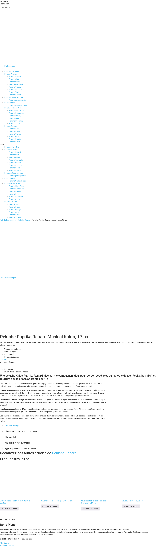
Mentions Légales (7, 546)
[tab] (80, 369)
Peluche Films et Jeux (12, 108)
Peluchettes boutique (8, 220)
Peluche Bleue (14, 131)
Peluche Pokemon (16, 121)
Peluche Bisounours (16, 113)
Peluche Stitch (14, 123)
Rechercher (4, 1)
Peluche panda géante (17, 100)
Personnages (9, 103)
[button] (78, 144)
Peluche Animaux (10, 74)
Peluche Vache (14, 92)
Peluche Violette (15, 142)
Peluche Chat (14, 79)
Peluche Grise (14, 137)
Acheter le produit (9, 508)
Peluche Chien (14, 82)
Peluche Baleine (15, 95)
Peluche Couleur (10, 126)
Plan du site (4, 543)
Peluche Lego (14, 118)
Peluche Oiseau (15, 87)
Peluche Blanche (15, 139)
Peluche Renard (15, 77)
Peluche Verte (14, 129)
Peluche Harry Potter (17, 110)
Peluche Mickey (15, 116)
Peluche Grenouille (16, 84)
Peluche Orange (15, 134)
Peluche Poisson (15, 90)
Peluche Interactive (11, 71)
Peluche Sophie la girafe (18, 105)
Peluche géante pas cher (13, 97)
